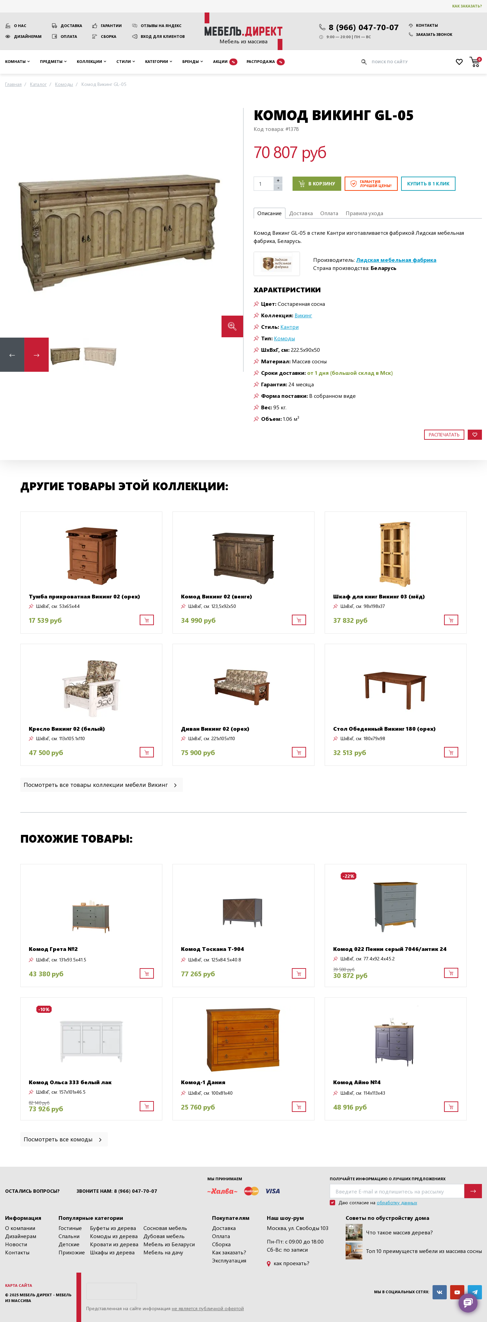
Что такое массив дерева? (389, 1232)
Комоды (284, 338)
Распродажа (266, 62)
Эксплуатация (229, 1260)
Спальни (69, 1235)
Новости (16, 1244)
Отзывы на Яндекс (161, 25)
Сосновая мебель (165, 1227)
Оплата (69, 36)
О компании (20, 1227)
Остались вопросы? (32, 1191)
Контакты (423, 25)
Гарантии (111, 25)
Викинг (303, 315)
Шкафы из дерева (112, 1252)
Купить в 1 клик (428, 183)
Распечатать (444, 434)
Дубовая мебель (164, 1235)
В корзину (317, 183)
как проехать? (288, 1263)
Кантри (289, 326)
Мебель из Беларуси (169, 1244)
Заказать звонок (430, 34)
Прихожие (72, 1252)
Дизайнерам (28, 36)
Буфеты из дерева (113, 1227)
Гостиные (70, 1227)
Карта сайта (18, 1285)
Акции (225, 62)
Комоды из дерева (114, 1235)
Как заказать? (467, 5)
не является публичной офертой (208, 1308)
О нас (20, 25)
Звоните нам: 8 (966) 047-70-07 (116, 1191)
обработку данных (397, 1202)
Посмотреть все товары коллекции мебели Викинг (101, 784)
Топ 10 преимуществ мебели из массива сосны (414, 1251)
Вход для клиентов (163, 36)
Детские (69, 1244)
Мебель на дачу (163, 1252)
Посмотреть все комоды (63, 1139)
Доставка (71, 25)
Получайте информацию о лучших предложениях (387, 1179)
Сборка (108, 36)
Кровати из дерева (114, 1244)
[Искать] (364, 62)
